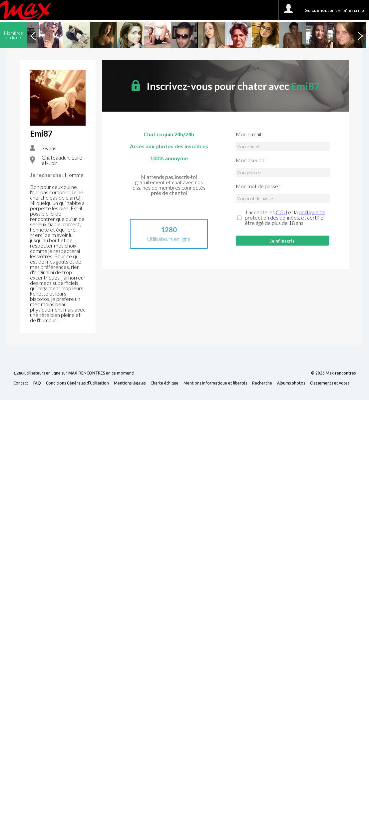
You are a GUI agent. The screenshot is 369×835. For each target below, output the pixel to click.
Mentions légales (130, 383)
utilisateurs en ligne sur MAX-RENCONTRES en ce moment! (73, 373)
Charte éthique (165, 383)
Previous (33, 35)
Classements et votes (329, 383)
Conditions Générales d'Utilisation (77, 383)
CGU (281, 212)
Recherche (262, 383)
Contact (20, 383)
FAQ (37, 383)
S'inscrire (353, 10)
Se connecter (319, 10)
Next (360, 35)
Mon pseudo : (251, 160)
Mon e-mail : (249, 134)
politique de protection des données (285, 215)
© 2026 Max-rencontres (333, 373)
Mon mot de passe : (258, 186)
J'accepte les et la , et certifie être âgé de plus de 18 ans (285, 218)
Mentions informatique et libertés (215, 383)
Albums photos (291, 383)
